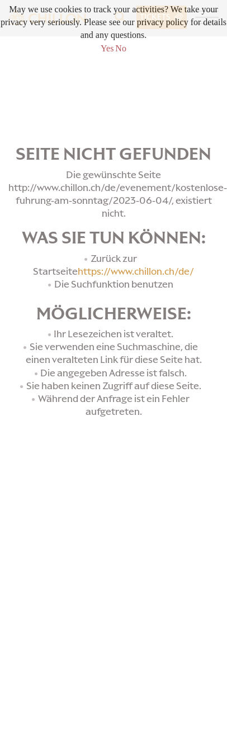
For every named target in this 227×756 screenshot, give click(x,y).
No (120, 48)
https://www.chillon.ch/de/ (136, 271)
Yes (107, 48)
